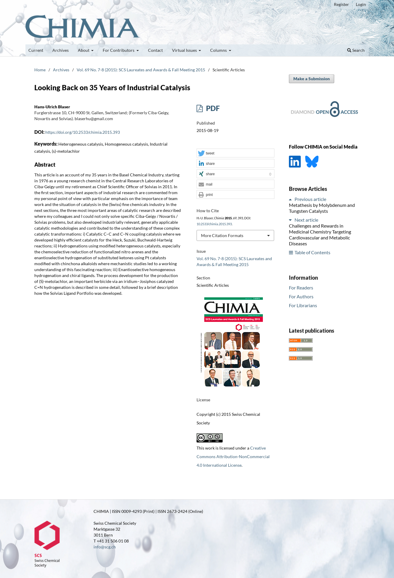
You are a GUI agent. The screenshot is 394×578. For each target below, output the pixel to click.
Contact (155, 50)
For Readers (301, 287)
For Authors (301, 296)
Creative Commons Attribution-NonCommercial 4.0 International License (233, 456)
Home (40, 69)
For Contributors (119, 50)
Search (356, 50)
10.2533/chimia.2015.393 (214, 224)
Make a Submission (311, 78)
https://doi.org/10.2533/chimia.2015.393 (82, 132)
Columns (219, 50)
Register (341, 4)
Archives (60, 50)
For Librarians (303, 305)
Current (35, 50)
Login (361, 4)
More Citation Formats (222, 235)
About (84, 50)
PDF (212, 108)
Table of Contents (312, 252)
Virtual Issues (185, 50)
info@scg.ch (105, 546)
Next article (306, 220)
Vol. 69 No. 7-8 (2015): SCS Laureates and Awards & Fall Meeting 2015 (141, 69)
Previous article (310, 199)
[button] (235, 153)
